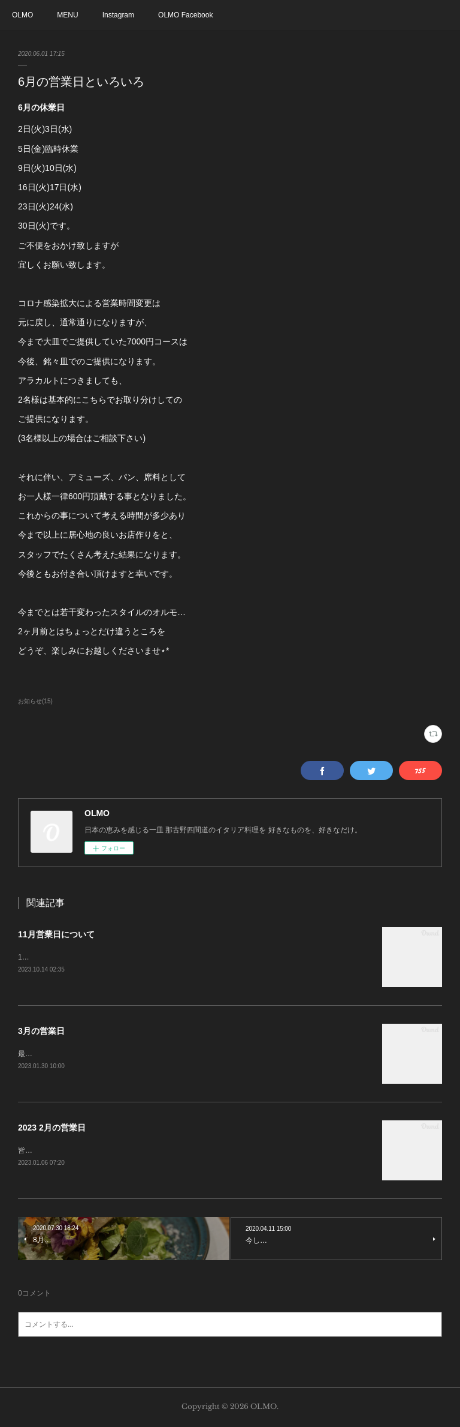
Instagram (118, 15)
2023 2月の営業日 (52, 1128)
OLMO (22, 15)
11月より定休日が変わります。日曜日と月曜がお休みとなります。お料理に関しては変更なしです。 (180, 957)
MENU (67, 15)
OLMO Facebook (185, 15)
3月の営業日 (41, 1031)
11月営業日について (56, 934)
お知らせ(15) (35, 701)
